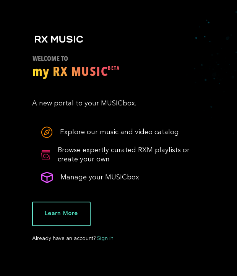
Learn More (61, 214)
